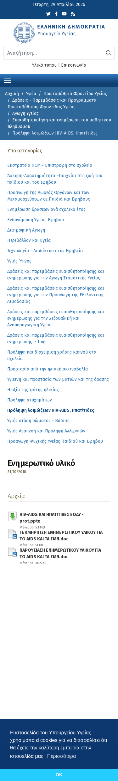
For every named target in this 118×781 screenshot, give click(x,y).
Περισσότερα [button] (61, 756)
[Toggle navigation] (7, 80)
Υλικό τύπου (44, 65)
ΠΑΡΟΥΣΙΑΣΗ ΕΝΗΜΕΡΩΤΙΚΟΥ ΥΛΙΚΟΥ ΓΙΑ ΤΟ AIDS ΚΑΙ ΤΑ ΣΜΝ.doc (61, 552)
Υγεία (31, 93)
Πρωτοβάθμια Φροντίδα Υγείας (75, 93)
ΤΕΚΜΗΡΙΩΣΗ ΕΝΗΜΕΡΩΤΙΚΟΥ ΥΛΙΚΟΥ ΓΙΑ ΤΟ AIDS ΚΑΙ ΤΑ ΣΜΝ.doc (61, 534)
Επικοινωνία (73, 65)
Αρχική (12, 93)
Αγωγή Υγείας (25, 113)
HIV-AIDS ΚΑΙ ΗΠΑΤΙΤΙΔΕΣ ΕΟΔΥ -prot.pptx (61, 516)
